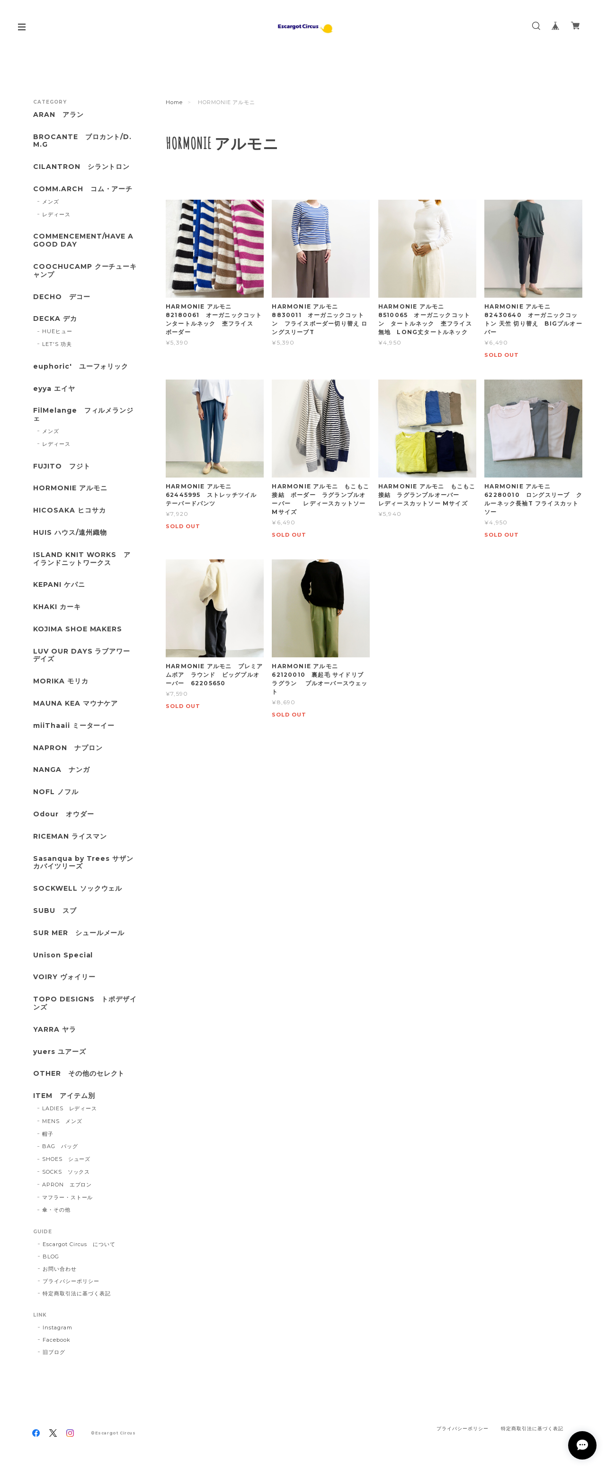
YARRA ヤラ (54, 1030)
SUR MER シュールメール (79, 933)
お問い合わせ (60, 1268)
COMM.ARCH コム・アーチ (83, 189)
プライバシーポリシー (71, 1281)
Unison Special (63, 955)
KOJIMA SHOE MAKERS (77, 629)
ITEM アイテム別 (64, 1096)
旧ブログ (54, 1352)
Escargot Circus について (79, 1244)
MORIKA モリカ (61, 681)
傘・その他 (56, 1209)
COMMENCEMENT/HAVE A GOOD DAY (83, 240)
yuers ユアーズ (59, 1052)
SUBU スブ (55, 911)
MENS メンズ (62, 1121)
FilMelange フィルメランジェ (83, 415)
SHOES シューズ (66, 1159)
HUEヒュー (57, 331)
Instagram (57, 1327)
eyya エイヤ (54, 389)
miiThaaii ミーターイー (74, 726)
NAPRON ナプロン (68, 748)
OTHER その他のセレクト (79, 1074)
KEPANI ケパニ (59, 585)
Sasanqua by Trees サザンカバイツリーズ (83, 863)
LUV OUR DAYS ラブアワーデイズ (81, 655)
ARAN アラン (58, 115)
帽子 (47, 1134)
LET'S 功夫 (57, 344)
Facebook (57, 1339)
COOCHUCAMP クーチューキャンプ (85, 271)
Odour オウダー (63, 814)
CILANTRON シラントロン (81, 167)
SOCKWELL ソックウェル (77, 889)
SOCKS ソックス (66, 1171)
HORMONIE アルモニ (70, 488)
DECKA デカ (55, 319)
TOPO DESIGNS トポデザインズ (85, 1003)
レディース (56, 214)
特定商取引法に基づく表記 (77, 1293)
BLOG (51, 1256)
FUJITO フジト (61, 466)
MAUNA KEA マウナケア (75, 703)
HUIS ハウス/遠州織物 (70, 533)
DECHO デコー (61, 297)
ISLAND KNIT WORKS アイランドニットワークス (82, 559)
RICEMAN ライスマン (70, 836)
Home (174, 102)
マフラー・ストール (67, 1197)
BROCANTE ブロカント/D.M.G (82, 141)
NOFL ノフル (56, 792)
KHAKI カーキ (57, 607)
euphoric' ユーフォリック (80, 367)
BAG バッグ (60, 1146)
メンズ (50, 201)
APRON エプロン (67, 1184)
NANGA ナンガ (61, 770)
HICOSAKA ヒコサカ (69, 510)
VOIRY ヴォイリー (64, 977)
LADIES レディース (70, 1108)
